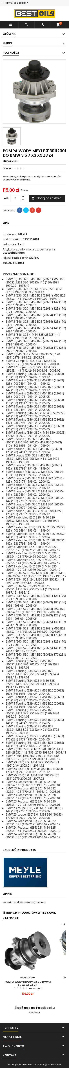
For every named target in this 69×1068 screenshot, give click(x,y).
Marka (7, 161)
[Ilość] (15, 198)
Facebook (35, 1012)
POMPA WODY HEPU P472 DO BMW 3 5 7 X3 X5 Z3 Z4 (28, 983)
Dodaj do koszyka (46, 198)
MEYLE (15, 161)
